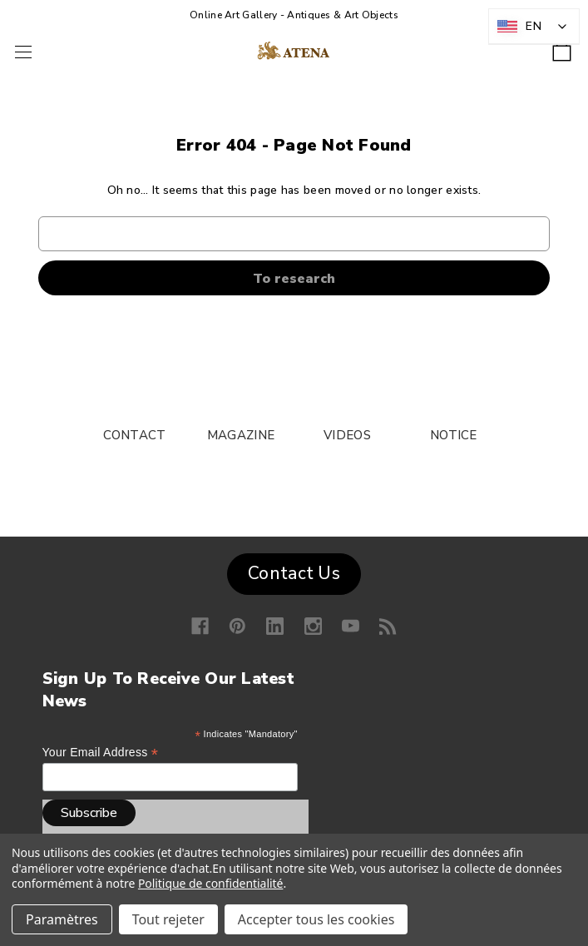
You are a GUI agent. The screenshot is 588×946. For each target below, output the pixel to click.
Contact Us (294, 573)
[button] (294, 570)
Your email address (100, 752)
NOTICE (453, 435)
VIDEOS (347, 435)
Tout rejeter (168, 919)
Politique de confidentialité (211, 883)
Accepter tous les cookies (316, 919)
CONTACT (134, 435)
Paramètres (62, 919)
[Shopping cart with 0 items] (561, 46)
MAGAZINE (240, 435)
